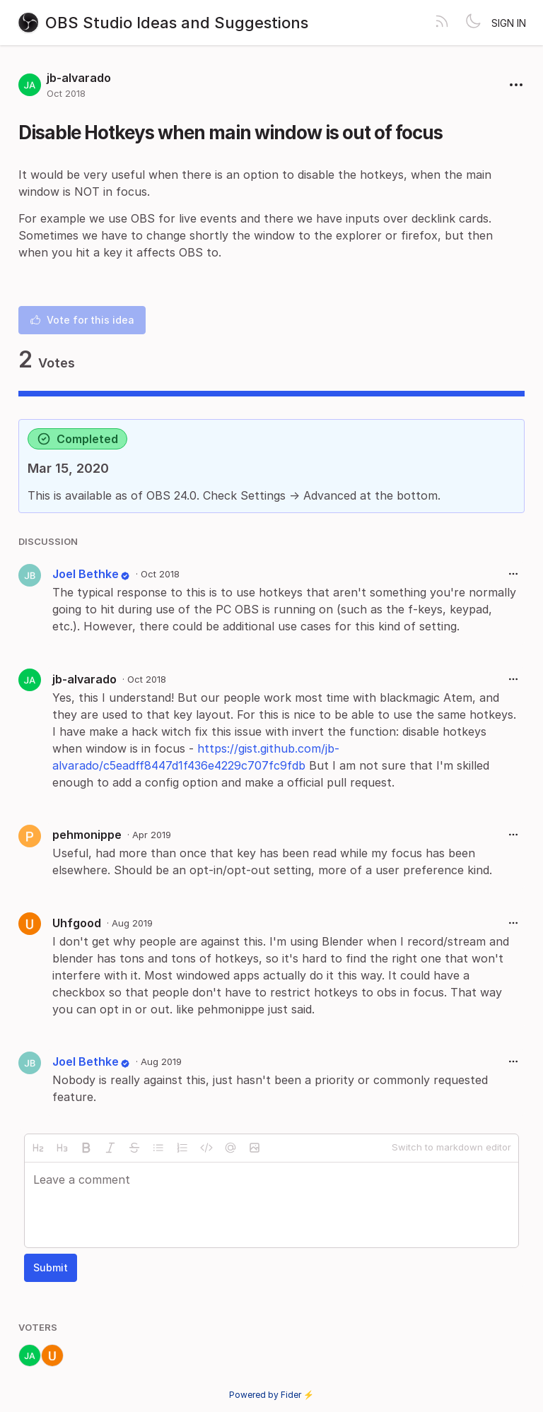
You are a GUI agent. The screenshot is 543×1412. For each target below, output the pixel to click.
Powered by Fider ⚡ (271, 1394)
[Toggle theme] (473, 22)
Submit (50, 1267)
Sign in (508, 23)
